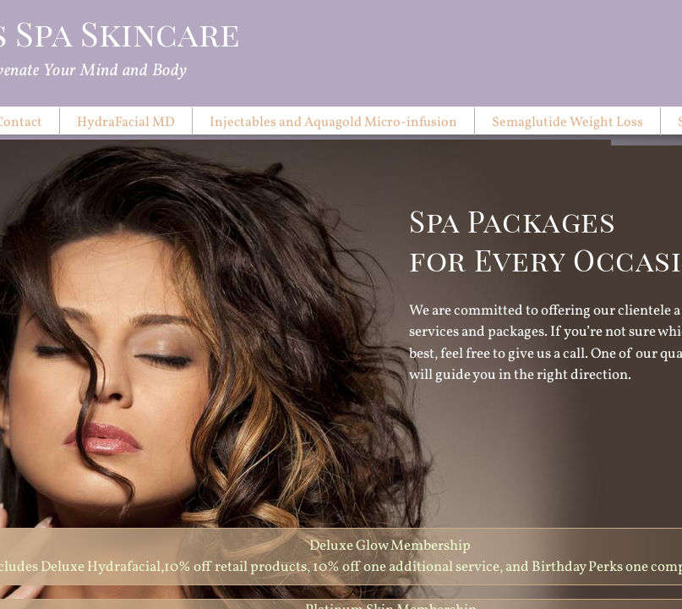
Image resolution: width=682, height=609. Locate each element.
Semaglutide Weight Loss (567, 122)
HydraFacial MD (126, 122)
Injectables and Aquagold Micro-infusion (333, 122)
